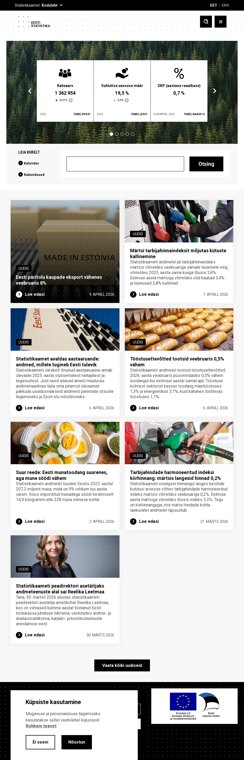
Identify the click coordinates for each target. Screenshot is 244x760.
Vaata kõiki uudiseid (122, 665)
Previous (30, 91)
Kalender (31, 163)
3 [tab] (122, 134)
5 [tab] (132, 134)
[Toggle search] (206, 21)
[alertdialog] (74, 725)
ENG (225, 5)
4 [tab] (127, 134)
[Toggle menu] (220, 21)
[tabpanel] (65, 91)
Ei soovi (40, 742)
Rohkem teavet (41, 725)
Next (214, 91)
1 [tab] (111, 134)
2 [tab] (116, 134)
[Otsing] (125, 164)
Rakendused (34, 175)
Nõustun (76, 742)
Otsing (206, 164)
